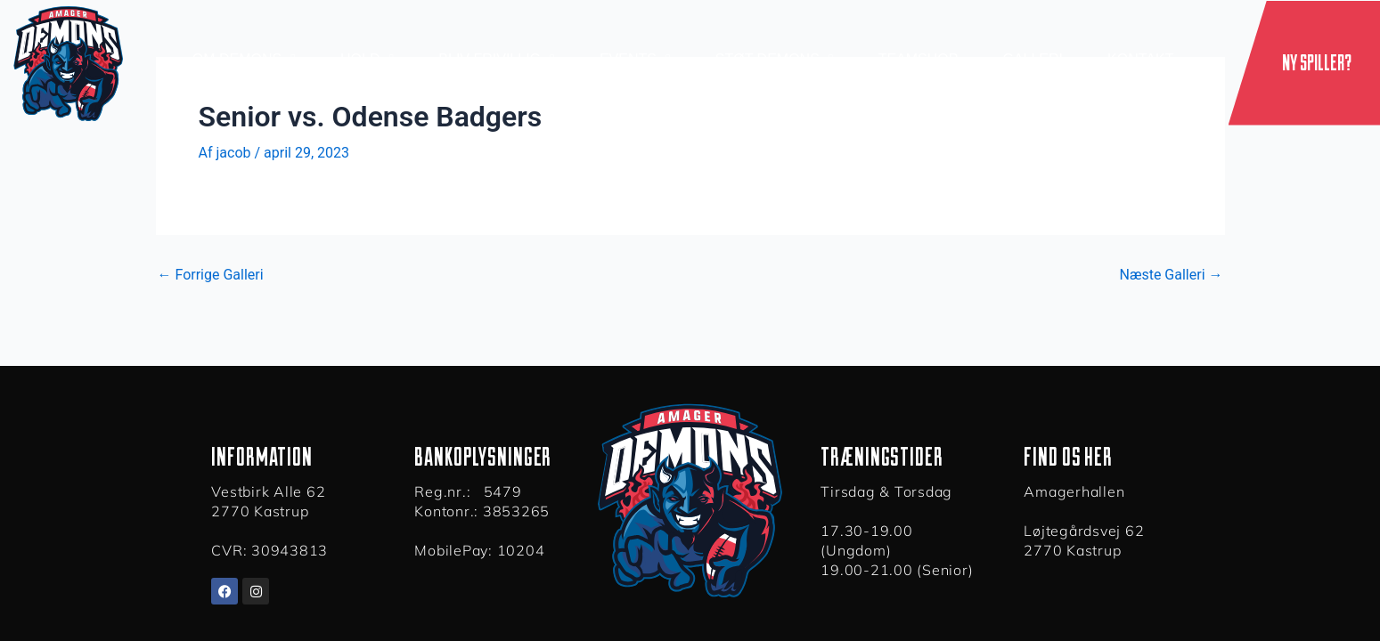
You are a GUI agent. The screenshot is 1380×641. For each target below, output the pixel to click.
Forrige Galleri (211, 275)
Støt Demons (774, 60)
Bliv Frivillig (496, 60)
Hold (367, 60)
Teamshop (918, 59)
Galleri (1032, 59)
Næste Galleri (1170, 275)
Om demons (244, 60)
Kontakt (1140, 59)
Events (635, 60)
